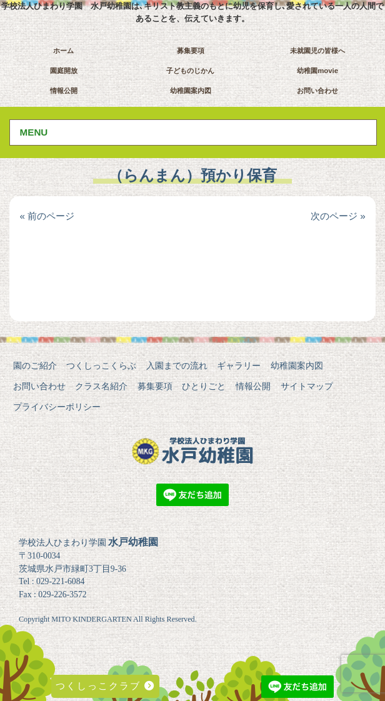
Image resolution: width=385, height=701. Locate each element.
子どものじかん (190, 70)
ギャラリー (239, 365)
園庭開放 (64, 70)
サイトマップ (307, 386)
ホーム (63, 50)
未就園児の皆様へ (317, 50)
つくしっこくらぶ (101, 365)
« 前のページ (46, 216)
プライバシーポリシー (57, 407)
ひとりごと (204, 386)
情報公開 (64, 90)
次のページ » (338, 216)
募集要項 (190, 50)
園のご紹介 (35, 365)
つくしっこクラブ (105, 685)
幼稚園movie (317, 70)
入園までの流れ (177, 365)
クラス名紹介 (101, 386)
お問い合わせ (317, 90)
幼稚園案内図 (190, 90)
